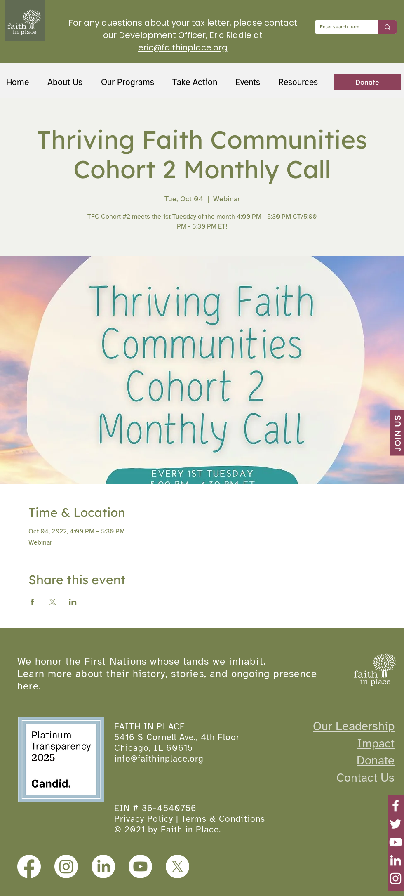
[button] (130, 82)
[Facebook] (395, 805)
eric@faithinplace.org (183, 47)
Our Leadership (354, 726)
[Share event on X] (52, 602)
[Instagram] (395, 878)
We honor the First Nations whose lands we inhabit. (141, 661)
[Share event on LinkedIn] (73, 602)
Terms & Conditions (223, 818)
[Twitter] (395, 824)
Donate (376, 760)
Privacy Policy (143, 818)
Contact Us (365, 777)
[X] (177, 866)
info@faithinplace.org (159, 758)
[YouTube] (395, 842)
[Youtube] (140, 866)
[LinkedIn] (395, 860)
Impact (376, 743)
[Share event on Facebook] (32, 602)
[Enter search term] (340, 27)
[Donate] (367, 82)
